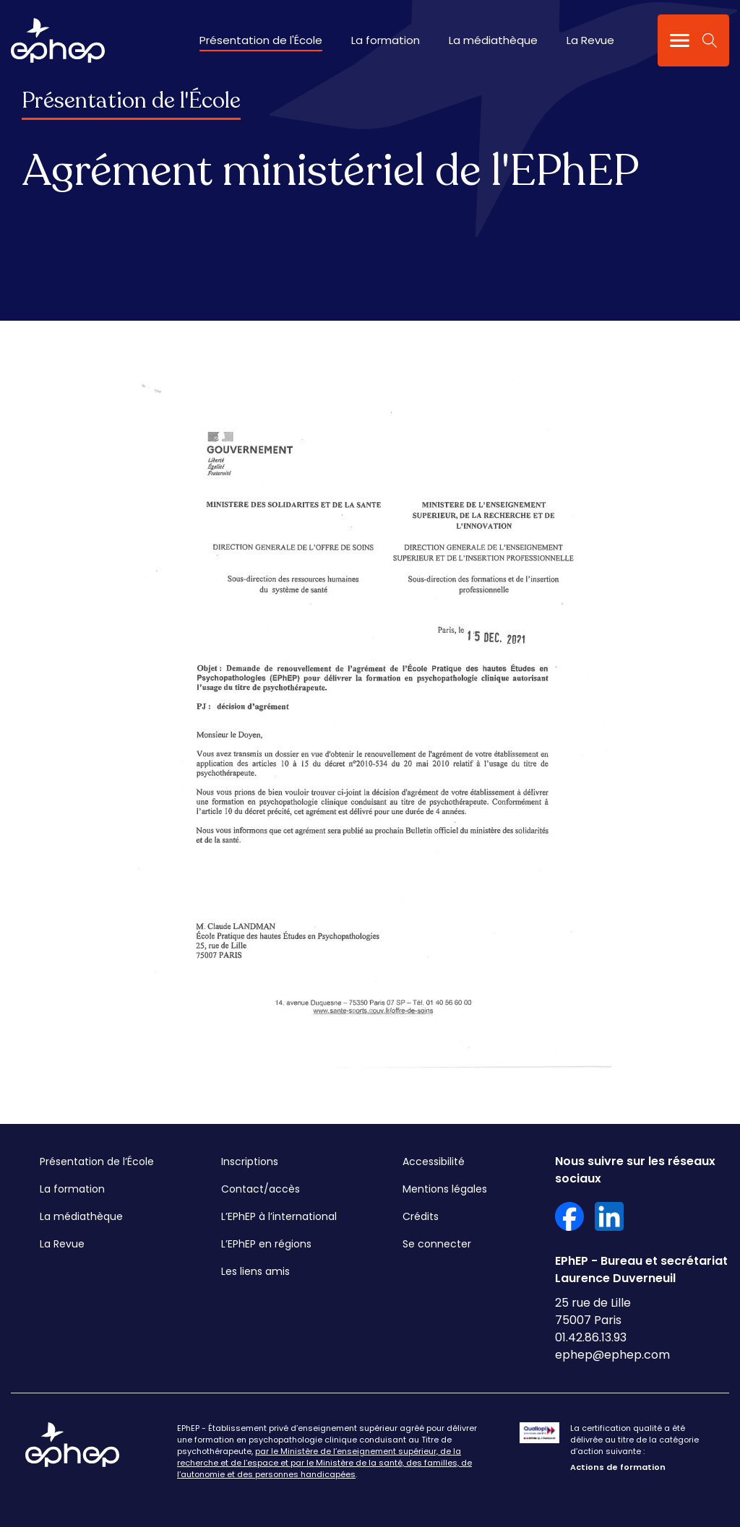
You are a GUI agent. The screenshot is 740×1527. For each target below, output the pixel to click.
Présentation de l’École (97, 1161)
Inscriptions (249, 1161)
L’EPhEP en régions (266, 1244)
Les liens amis (255, 1271)
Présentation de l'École (260, 40)
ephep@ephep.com (612, 1354)
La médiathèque (493, 40)
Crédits (421, 1216)
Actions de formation (618, 1467)
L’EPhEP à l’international (279, 1216)
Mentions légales (445, 1189)
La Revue (590, 40)
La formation (385, 40)
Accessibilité (434, 1161)
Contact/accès (260, 1189)
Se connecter (437, 1244)
